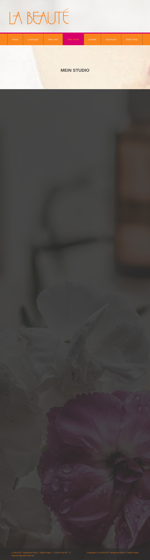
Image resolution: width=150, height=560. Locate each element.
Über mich (53, 39)
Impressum (111, 39)
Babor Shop (132, 39)
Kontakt (92, 39)
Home (15, 39)
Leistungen (33, 39)
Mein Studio (73, 39)
